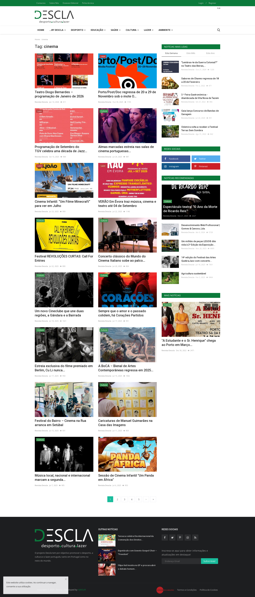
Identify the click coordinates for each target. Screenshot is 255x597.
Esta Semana (171, 53)
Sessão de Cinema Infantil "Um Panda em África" (126, 477)
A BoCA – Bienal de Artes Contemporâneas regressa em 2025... (125, 368)
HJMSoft (82, 589)
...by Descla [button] (57, 29)
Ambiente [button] (166, 29)
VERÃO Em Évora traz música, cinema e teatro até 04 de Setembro (127, 204)
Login (201, 3)
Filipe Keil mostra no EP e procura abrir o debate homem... (137, 567)
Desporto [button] (78, 29)
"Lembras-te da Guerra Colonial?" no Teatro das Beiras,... (199, 64)
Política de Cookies (209, 589)
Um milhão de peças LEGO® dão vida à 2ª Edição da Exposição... (198, 243)
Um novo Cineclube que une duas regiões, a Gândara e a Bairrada (59, 313)
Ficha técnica (88, 3)
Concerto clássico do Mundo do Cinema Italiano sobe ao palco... (122, 258)
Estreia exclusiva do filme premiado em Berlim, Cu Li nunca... (64, 368)
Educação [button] (98, 29)
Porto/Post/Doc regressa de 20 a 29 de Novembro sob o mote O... (127, 94)
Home (40, 29)
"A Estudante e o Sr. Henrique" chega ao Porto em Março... (189, 343)
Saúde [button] (116, 29)
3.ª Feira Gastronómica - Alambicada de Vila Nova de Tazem (200, 96)
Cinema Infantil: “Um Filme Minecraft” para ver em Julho (62, 204)
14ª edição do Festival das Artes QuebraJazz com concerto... (198, 259)
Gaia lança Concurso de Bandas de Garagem (200, 112)
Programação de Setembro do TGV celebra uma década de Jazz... (61, 149)
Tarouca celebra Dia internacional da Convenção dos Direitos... (136, 538)
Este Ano (210, 53)
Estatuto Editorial (70, 3)
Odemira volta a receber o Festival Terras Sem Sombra (199, 129)
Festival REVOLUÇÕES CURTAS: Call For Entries (64, 258)
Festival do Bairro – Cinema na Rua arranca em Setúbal (60, 423)
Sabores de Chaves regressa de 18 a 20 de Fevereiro (200, 80)
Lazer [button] (148, 29)
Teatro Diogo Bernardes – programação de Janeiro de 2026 (59, 94)
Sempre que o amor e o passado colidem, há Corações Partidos (122, 313)
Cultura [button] (132, 29)
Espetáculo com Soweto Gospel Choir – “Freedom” (137, 552)
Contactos (41, 3)
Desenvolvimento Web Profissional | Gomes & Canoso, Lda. (200, 227)
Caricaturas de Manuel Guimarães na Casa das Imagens (125, 423)
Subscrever (209, 561)
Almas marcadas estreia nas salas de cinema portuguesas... (126, 149)
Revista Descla (41, 102)
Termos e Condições (187, 589)
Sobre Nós (54, 3)
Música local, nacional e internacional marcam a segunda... (62, 477)
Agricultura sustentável (193, 273)
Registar (212, 3)
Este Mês (191, 53)
